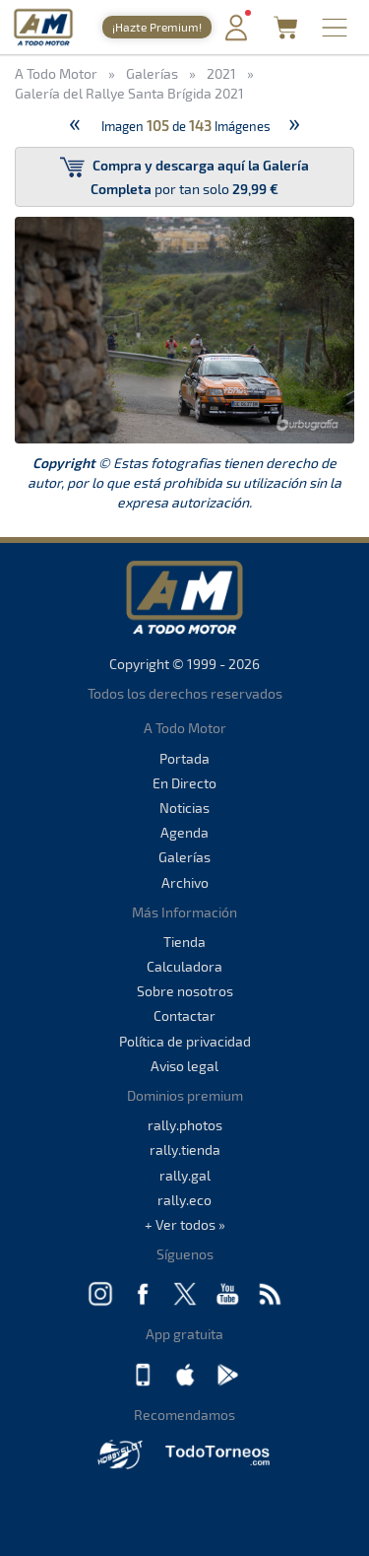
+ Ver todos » (185, 1224)
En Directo (184, 783)
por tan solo (184, 176)
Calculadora (184, 966)
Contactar (184, 1015)
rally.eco (184, 1199)
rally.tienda (185, 1149)
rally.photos (185, 1124)
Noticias (184, 807)
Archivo (185, 882)
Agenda (184, 832)
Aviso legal (184, 1065)
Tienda (184, 941)
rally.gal (185, 1175)
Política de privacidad (185, 1041)
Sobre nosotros (185, 990)
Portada (184, 758)
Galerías (184, 856)
